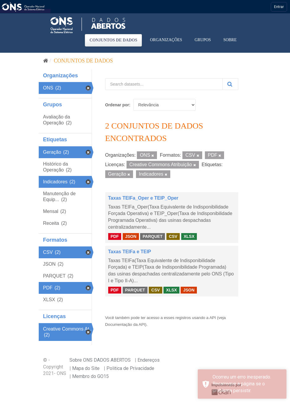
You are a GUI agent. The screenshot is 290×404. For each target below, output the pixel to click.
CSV (173, 236)
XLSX (189, 236)
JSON (130, 236)
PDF (115, 236)
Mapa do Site (86, 368)
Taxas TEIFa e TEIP (129, 251)
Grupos (203, 40)
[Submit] (230, 84)
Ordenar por (117, 104)
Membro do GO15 (90, 376)
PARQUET (152, 236)
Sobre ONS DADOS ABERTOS (100, 360)
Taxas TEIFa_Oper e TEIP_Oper (143, 198)
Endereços (148, 360)
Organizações (166, 40)
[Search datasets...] (164, 84)
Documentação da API (125, 324)
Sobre (229, 40)
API (212, 317)
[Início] (45, 61)
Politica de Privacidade (130, 368)
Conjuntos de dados (113, 40)
